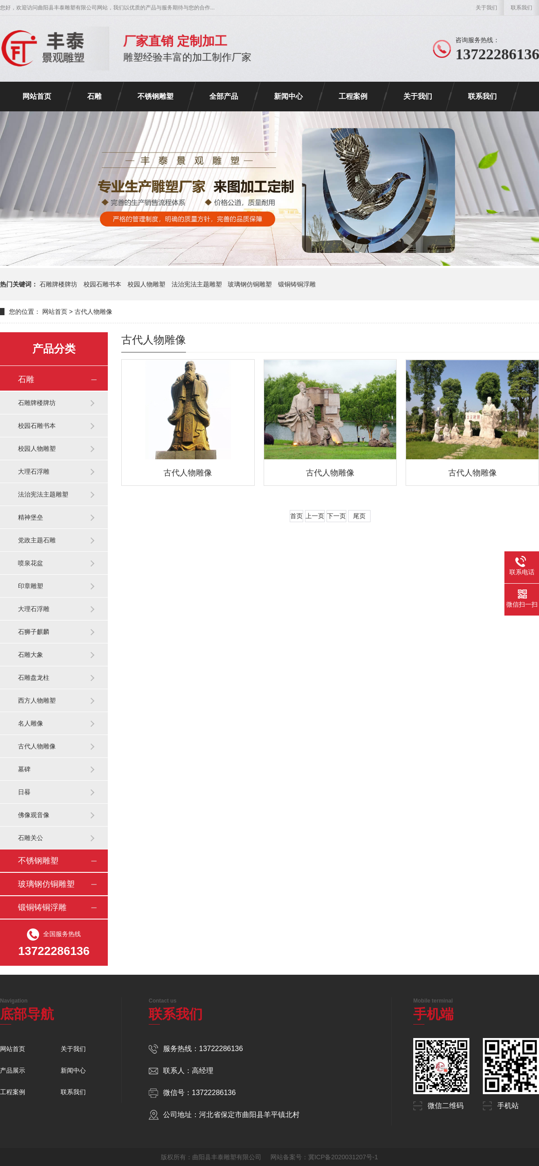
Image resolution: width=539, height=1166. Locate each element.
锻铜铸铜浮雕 (297, 284)
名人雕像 (30, 723)
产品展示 (12, 1070)
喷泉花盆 (30, 563)
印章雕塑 (30, 586)
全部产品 (223, 96)
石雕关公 (30, 837)
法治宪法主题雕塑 (197, 284)
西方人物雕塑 (37, 700)
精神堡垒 (30, 517)
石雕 (94, 96)
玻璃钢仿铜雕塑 (250, 284)
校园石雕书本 (102, 284)
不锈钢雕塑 (155, 96)
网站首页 (36, 96)
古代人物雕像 (37, 746)
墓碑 (24, 769)
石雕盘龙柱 (33, 677)
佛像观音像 (33, 814)
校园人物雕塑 (146, 284)
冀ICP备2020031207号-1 (343, 1157)
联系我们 (521, 7)
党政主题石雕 (37, 540)
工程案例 (353, 96)
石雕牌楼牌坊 (58, 284)
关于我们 (486, 7)
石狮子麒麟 (33, 631)
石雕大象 (30, 654)
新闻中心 (288, 96)
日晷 (24, 792)
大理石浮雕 (33, 471)
